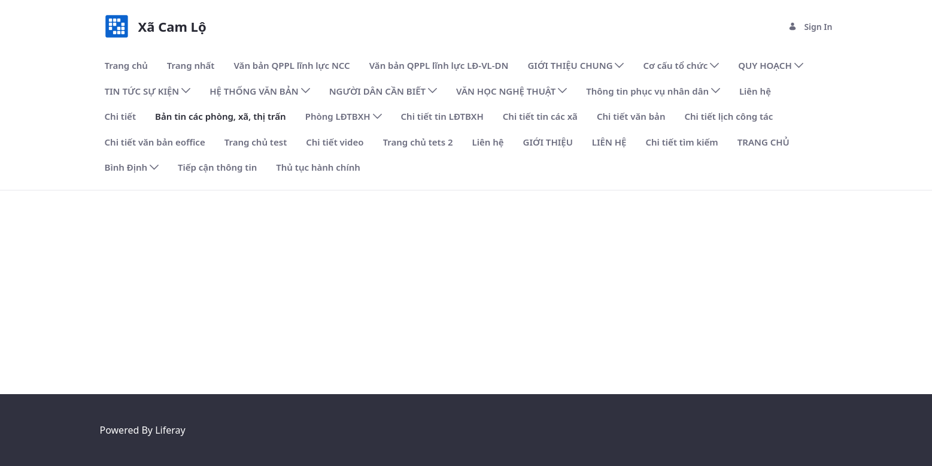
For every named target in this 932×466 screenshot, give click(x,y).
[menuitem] (126, 65)
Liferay (170, 430)
